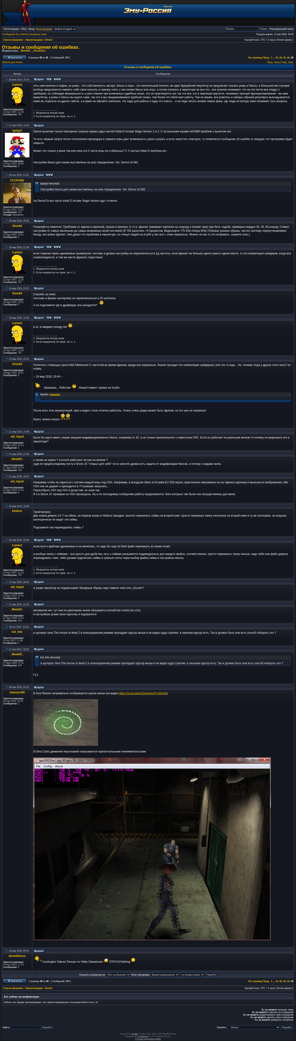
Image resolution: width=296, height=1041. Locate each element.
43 (284, 57)
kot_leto (17, 631)
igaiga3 (17, 130)
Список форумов (13, 40)
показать (55, 394)
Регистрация (11, 28)
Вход (31, 28)
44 (288, 57)
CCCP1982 (17, 180)
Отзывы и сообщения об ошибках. (41, 47)
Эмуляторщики (34, 40)
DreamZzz (40, 50)
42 (280, 57)
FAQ (23, 28)
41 (276, 57)
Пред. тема (273, 62)
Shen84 (17, 226)
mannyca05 (17, 692)
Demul (48, 40)
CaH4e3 (17, 84)
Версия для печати (12, 62)
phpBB (134, 1034)
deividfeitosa (17, 956)
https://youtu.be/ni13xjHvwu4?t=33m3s (143, 693)
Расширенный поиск (281, 28)
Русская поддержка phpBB (148, 1039)
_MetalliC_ (25, 50)
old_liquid (17, 436)
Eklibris (17, 511)
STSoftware (142, 1036)
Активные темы (38, 34)
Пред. (266, 57)
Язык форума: (44, 29)
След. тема (287, 62)
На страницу (255, 57)
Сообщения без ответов (15, 34)
